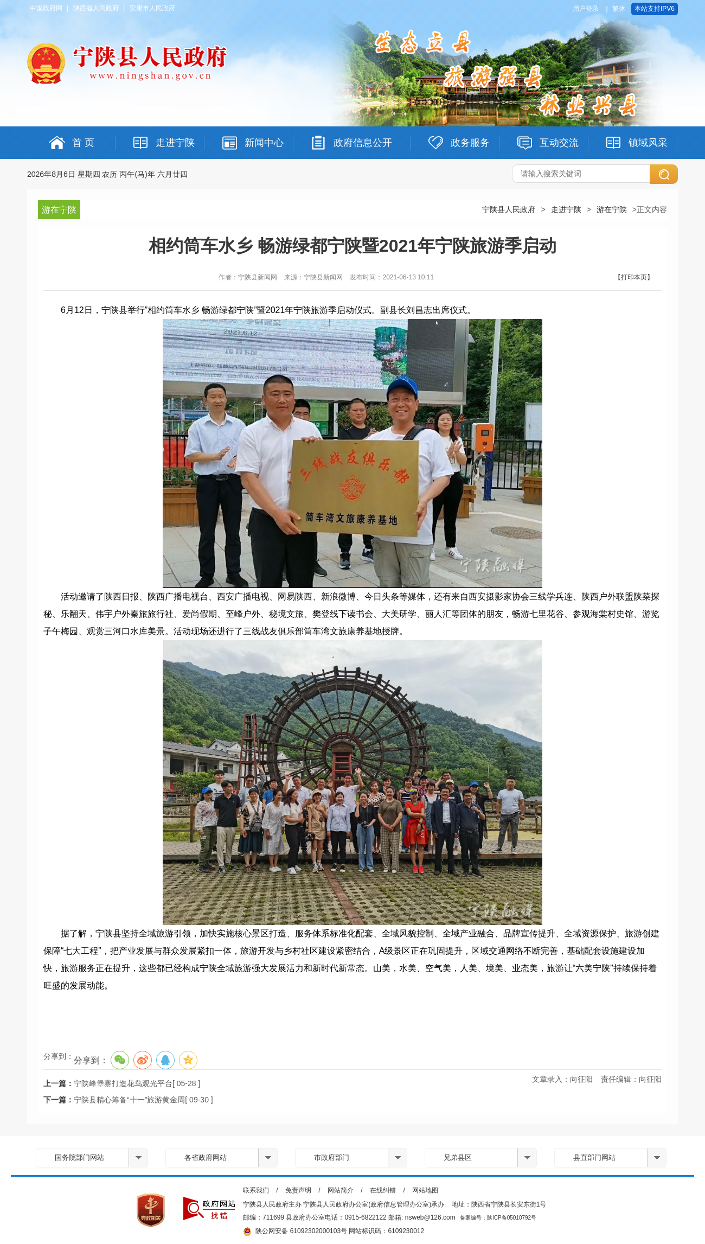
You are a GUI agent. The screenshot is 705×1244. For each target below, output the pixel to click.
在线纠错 (383, 1190)
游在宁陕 (612, 209)
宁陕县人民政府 (508, 209)
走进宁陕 (566, 209)
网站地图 (425, 1190)
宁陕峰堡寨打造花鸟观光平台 (123, 1083)
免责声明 (298, 1190)
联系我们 (256, 1190)
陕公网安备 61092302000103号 (295, 1231)
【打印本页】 (633, 277)
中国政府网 (46, 8)
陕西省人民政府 (96, 8)
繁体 (618, 8)
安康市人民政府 (152, 8)
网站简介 (341, 1190)
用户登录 (586, 8)
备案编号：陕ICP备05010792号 (498, 1218)
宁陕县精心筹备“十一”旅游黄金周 (129, 1099)
